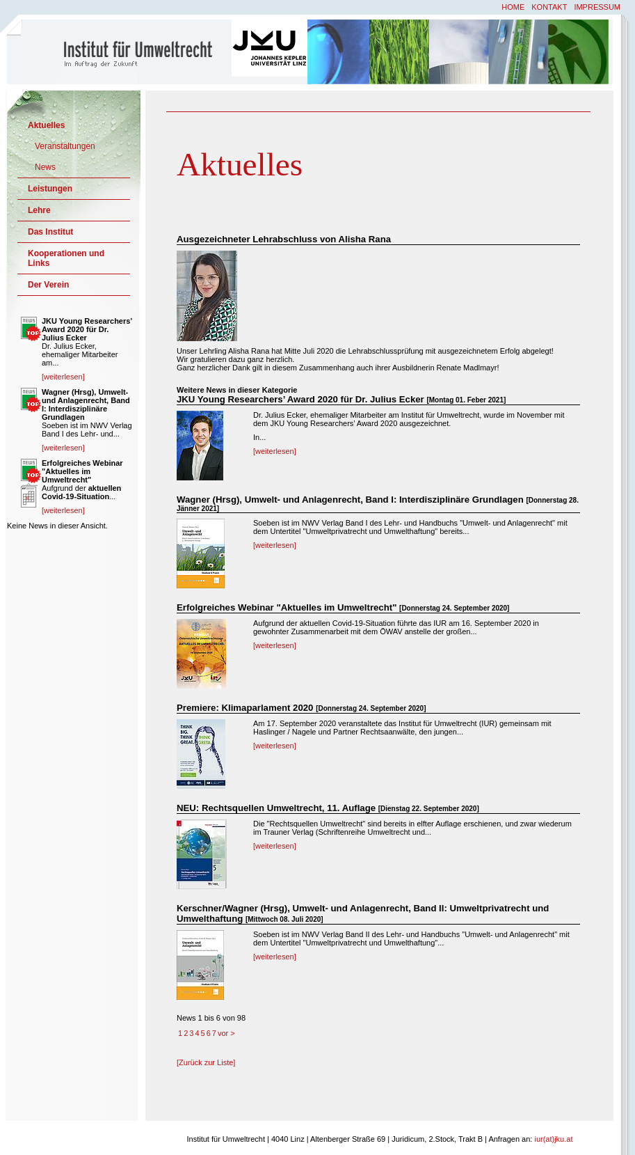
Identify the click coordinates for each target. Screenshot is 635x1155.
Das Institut (50, 232)
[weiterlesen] (274, 451)
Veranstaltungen (65, 146)
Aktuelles (46, 125)
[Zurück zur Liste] (206, 1062)
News (45, 167)
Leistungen (50, 189)
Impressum (597, 7)
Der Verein (48, 285)
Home (512, 7)
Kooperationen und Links (66, 258)
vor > (226, 1033)
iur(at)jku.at (553, 1139)
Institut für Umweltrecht (120, 51)
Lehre (39, 210)
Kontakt (549, 7)
